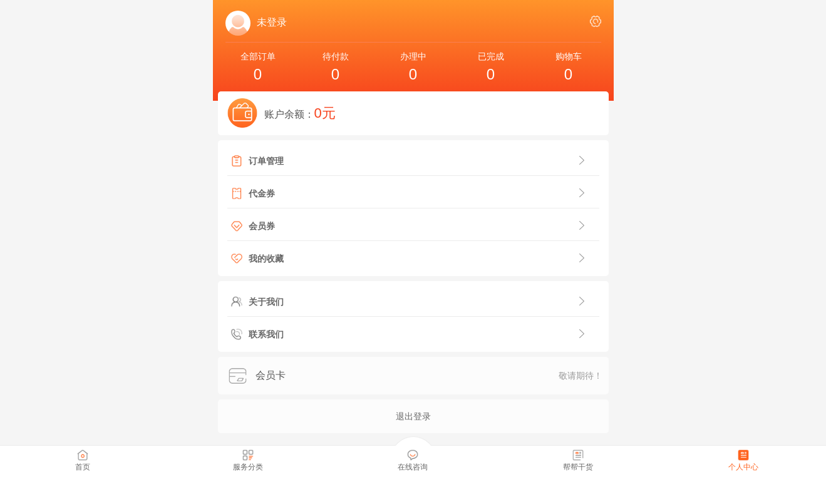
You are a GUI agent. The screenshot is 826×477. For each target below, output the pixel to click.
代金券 (262, 193)
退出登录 (413, 416)
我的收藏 (266, 259)
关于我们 (266, 302)
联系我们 (266, 334)
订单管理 (266, 161)
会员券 (262, 226)
